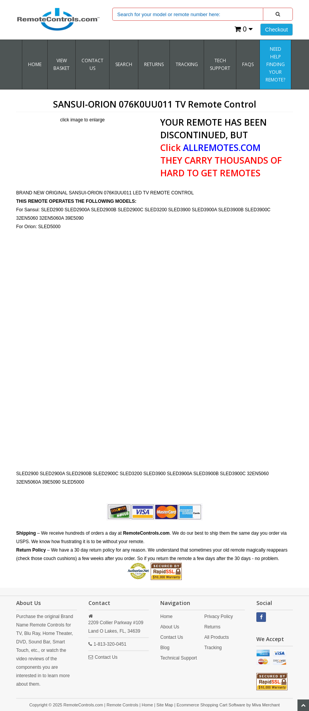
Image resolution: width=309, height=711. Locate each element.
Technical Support (178, 658)
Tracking (213, 647)
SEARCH (123, 64)
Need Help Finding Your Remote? (275, 64)
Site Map (164, 705)
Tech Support (220, 64)
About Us (169, 627)
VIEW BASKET (61, 64)
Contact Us (92, 64)
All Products (216, 637)
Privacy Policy (218, 616)
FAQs (248, 64)
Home (35, 64)
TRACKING (187, 64)
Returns (212, 627)
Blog (164, 647)
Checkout (276, 30)
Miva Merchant (266, 705)
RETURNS (154, 64)
